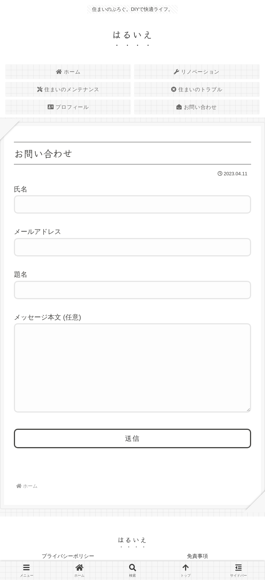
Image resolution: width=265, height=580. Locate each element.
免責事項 (197, 556)
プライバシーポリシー (68, 556)
